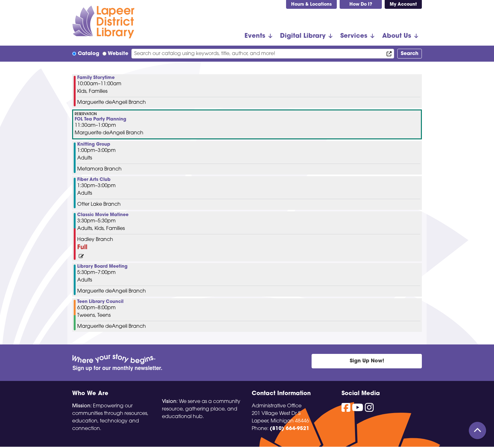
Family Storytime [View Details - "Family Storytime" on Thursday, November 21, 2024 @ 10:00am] (96, 78)
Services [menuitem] (353, 36)
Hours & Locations (311, 4)
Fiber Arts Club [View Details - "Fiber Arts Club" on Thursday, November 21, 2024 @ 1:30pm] (94, 180)
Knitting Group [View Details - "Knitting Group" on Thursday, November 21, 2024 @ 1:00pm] (93, 144)
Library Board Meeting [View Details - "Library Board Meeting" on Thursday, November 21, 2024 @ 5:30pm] (102, 267)
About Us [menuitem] (396, 36)
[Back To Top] (477, 430)
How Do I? (360, 4)
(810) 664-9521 (289, 428)
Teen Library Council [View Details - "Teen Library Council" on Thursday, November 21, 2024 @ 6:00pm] (100, 302)
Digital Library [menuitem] (302, 36)
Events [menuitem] (254, 36)
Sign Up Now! (367, 361)
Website (118, 53)
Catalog (88, 53)
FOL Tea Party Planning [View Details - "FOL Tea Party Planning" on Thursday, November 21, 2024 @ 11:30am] (100, 119)
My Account (403, 4)
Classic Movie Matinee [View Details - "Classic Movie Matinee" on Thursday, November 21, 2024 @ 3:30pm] (103, 215)
